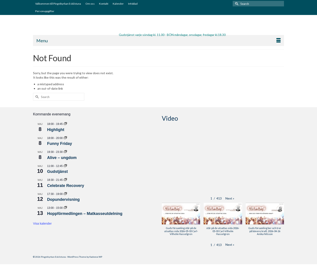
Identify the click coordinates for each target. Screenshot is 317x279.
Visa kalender (42, 223)
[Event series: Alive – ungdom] (65, 151)
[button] (229, 198)
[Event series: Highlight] (65, 124)
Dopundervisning (63, 199)
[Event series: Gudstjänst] (65, 166)
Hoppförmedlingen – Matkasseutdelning (84, 213)
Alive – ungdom (62, 157)
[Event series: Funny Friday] (65, 138)
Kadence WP (95, 256)
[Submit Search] (236, 3)
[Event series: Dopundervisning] (65, 194)
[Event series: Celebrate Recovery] (65, 179)
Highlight (55, 129)
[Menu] (158, 40)
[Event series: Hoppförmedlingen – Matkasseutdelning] (65, 207)
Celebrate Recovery (65, 185)
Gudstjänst (57, 171)
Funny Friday (59, 143)
